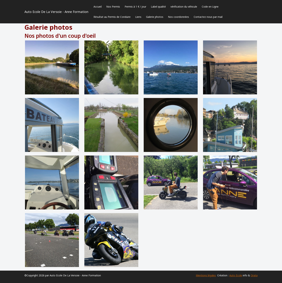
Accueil (98, 6)
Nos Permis (113, 6)
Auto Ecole (235, 275)
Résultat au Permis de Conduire (112, 17)
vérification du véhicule (183, 6)
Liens (138, 17)
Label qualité (158, 6)
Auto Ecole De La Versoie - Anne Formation (56, 12)
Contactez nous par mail (208, 17)
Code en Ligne (210, 6)
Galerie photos (154, 17)
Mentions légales (206, 275)
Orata (254, 275)
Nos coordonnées (178, 17)
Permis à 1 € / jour (135, 6)
